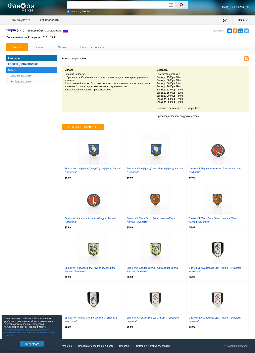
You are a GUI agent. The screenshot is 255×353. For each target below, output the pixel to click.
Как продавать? (50, 20)
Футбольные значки (21, 81)
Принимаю (32, 343)
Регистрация (240, 7)
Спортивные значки (21, 75)
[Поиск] (181, 5)
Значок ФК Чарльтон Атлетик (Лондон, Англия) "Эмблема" (215, 170)
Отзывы (63, 47)
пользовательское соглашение (21, 329)
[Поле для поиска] (127, 5)
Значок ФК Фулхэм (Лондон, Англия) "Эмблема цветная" (153, 319)
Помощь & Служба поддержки (153, 346)
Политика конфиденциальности (95, 346)
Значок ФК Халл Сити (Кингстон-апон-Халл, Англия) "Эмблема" (151, 220)
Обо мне (40, 47)
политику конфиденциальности (26, 331)
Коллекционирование (23, 64)
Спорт (12, 70)
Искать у (80, 11)
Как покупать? (21, 20)
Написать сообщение (93, 47)
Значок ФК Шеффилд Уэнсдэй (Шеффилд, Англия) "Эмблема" (93, 170)
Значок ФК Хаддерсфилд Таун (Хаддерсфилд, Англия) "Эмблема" (90, 270)
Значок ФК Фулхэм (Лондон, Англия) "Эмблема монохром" (215, 270)
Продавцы (124, 346)
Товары (17, 47)
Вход (225, 7)
